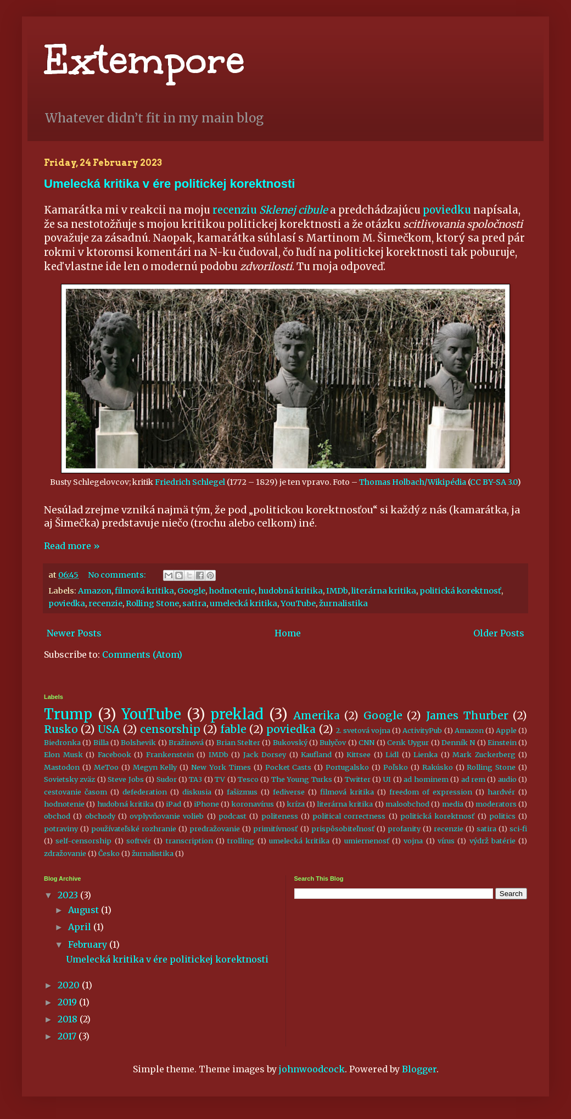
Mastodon (62, 767)
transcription (189, 840)
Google (191, 591)
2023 (69, 894)
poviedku (447, 210)
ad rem (473, 779)
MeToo (106, 767)
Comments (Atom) (142, 654)
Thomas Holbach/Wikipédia (412, 482)
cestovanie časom (75, 791)
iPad (173, 803)
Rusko (61, 729)
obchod (57, 816)
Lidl (392, 754)
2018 (69, 1019)
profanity (404, 828)
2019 (68, 1002)
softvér (138, 840)
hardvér (501, 791)
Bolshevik (138, 742)
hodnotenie (232, 591)
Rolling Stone (152, 603)
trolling (240, 840)
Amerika (316, 715)
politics (502, 816)
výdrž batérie (492, 840)
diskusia (196, 791)
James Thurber (467, 715)
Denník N (458, 742)
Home (288, 633)
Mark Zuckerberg (484, 754)
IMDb (337, 591)
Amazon (94, 591)
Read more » (72, 545)
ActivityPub (422, 730)
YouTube (298, 603)
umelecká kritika (243, 603)
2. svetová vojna (363, 730)
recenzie (105, 603)
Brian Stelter (238, 742)
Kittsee (358, 754)
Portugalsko (347, 767)
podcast (233, 816)
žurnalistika (343, 603)
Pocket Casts (288, 767)
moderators (496, 803)
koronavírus (252, 803)
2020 (70, 985)
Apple (506, 730)
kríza (296, 803)
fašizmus (242, 791)
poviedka (66, 603)
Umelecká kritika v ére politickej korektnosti (169, 184)
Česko (109, 853)
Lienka (425, 754)
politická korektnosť (460, 591)
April (80, 926)
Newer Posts (74, 633)
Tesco (248, 779)
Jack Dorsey (265, 754)
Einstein (502, 742)
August (84, 909)
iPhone (206, 803)
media (452, 803)
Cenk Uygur (408, 742)
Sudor (166, 779)
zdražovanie (65, 853)
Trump (68, 714)
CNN (366, 742)
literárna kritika (383, 591)
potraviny (61, 828)
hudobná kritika (290, 591)
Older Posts (498, 633)
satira (194, 603)
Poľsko (395, 767)
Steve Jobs (125, 779)
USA (109, 729)
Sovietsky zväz (69, 779)
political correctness (348, 816)
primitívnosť (275, 828)
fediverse (289, 791)
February (88, 944)
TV (220, 779)
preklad (237, 714)
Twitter (358, 779)
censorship (170, 729)
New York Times (221, 767)
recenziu (270, 210)
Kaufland (316, 754)
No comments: (118, 575)
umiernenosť (366, 840)
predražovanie (214, 828)
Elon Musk (63, 754)
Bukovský (290, 742)
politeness (279, 816)
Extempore (144, 60)
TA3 (195, 779)
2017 (68, 1036)
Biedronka (62, 742)
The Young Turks (301, 779)
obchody (100, 816)
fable (233, 729)
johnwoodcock (312, 1069)
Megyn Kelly (155, 767)
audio (507, 779)
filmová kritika (144, 591)
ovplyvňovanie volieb (167, 816)
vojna (413, 840)
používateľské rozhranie (133, 828)
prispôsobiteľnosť (342, 828)
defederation (144, 791)
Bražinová (186, 742)
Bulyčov (333, 742)
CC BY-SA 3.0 (493, 482)
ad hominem (426, 779)
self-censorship (83, 840)
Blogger (419, 1069)
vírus (446, 840)
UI (387, 779)
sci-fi (518, 828)
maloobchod (407, 803)
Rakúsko (437, 767)
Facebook (114, 754)
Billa (101, 742)
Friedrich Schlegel (190, 482)
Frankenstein (170, 754)
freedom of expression (430, 791)
